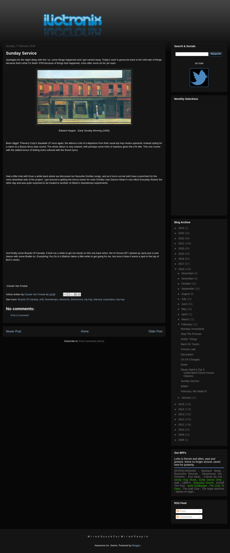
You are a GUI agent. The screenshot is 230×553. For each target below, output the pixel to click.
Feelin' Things (189, 339)
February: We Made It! (194, 391)
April (184, 314)
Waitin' (184, 386)
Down (184, 364)
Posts (181, 511)
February (187, 324)
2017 (181, 263)
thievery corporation (104, 299)
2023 (181, 233)
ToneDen (179, 476)
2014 (181, 409)
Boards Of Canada (28, 299)
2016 (181, 269)
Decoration (187, 354)
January (186, 397)
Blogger (136, 545)
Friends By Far (213, 476)
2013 (181, 414)
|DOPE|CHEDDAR (185, 470)
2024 (181, 228)
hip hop (88, 299)
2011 (181, 424)
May (184, 309)
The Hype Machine (213, 488)
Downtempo (51, 299)
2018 (181, 258)
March (185, 319)
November (187, 278)
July (184, 298)
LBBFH (186, 482)
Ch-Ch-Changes (190, 359)
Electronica (77, 299)
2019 (181, 253)
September (188, 288)
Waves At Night (185, 491)
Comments (184, 516)
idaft (176, 482)
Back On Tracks (190, 344)
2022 (181, 238)
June (184, 303)
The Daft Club (191, 488)
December (187, 273)
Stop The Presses (191, 333)
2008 (181, 439)
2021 (181, 243)
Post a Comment (20, 315)
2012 (181, 419)
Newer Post (13, 331)
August (185, 293)
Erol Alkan (194, 476)
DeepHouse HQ (212, 473)
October (186, 283)
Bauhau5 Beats (211, 470)
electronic (64, 299)
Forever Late (188, 349)
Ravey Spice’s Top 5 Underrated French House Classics (197, 372)
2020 (181, 248)
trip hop (120, 299)
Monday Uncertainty (192, 328)
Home (85, 331)
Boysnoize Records (186, 473)
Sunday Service (190, 381)
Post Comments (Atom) (91, 341)
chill (41, 299)
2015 (181, 404)
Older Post (155, 331)
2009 (181, 434)
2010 (181, 429)
